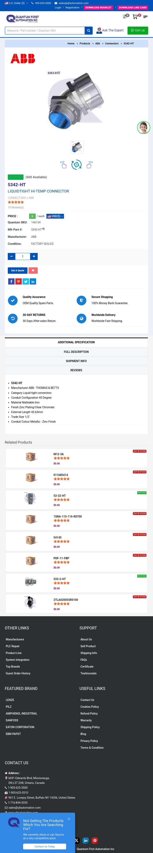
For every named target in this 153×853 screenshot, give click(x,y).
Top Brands (13, 666)
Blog (83, 734)
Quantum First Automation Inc (95, 849)
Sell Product (88, 646)
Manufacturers (15, 639)
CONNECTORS (17, 197)
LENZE (10, 700)
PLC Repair (13, 646)
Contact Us (87, 700)
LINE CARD (133, 7)
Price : (13, 216)
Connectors (112, 43)
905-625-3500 (41, 3)
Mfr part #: (15, 229)
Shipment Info (76, 361)
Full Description (76, 351)
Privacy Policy (89, 741)
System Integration (17, 659)
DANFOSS (12, 720)
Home (71, 43)
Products (85, 43)
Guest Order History (18, 673)
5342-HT (129, 43)
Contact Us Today (44, 846)
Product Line (14, 653)
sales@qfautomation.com (72, 3)
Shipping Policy (90, 727)
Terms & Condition (92, 747)
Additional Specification (76, 342)
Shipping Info (88, 653)
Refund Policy (89, 713)
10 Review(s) (16, 207)
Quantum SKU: (17, 222)
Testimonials (88, 673)
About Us (86, 639)
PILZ (9, 706)
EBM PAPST (13, 734)
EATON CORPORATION (20, 727)
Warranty (86, 720)
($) (16, 3)
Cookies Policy (89, 706)
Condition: (15, 244)
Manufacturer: (17, 237)
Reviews (76, 370)
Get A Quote (17, 270)
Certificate (86, 666)
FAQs (83, 659)
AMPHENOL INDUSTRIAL (21, 713)
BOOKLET (98, 7)
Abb (97, 43)
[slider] (16, 202)
